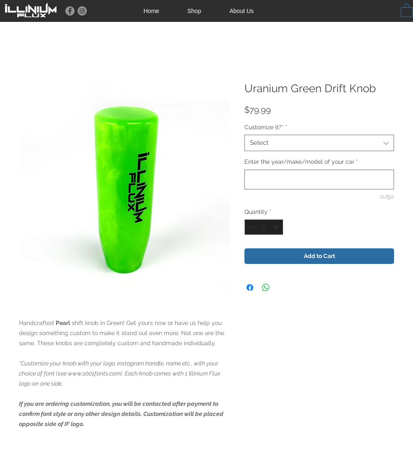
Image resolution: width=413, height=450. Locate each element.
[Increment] (276, 227)
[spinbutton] (263, 227)
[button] (407, 10)
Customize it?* (265, 127)
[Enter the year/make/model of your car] (319, 179)
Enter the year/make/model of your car (301, 161)
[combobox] (319, 143)
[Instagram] (82, 11)
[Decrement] (251, 227)
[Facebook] (70, 11)
